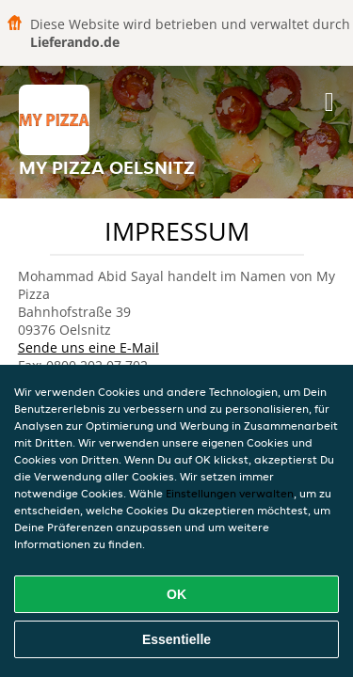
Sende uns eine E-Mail (88, 347)
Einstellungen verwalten (230, 493)
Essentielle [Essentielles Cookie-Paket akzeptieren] (176, 639)
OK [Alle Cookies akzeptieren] (176, 594)
